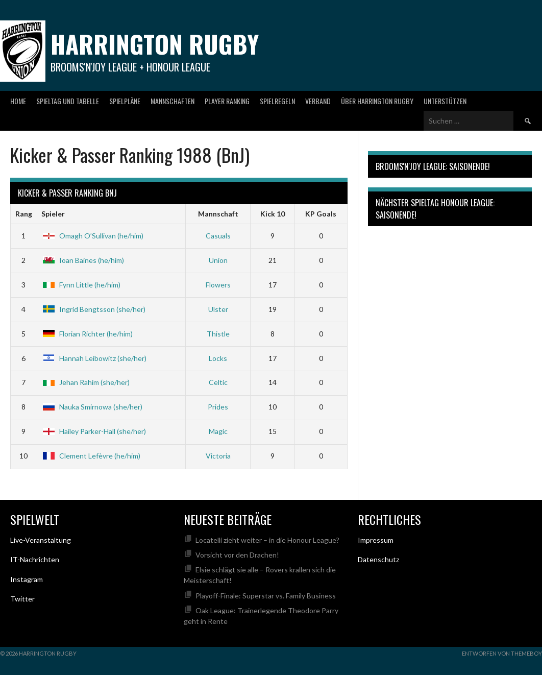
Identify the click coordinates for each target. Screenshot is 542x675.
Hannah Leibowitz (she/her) (93, 358)
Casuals (218, 235)
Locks (218, 358)
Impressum (375, 540)
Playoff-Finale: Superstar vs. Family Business (265, 595)
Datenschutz (378, 559)
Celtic (218, 382)
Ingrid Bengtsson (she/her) (93, 309)
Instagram (26, 579)
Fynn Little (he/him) (80, 284)
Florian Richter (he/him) (87, 333)
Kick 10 (272, 213)
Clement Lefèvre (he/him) (90, 455)
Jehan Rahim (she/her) (85, 382)
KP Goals (320, 213)
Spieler (53, 213)
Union (218, 260)
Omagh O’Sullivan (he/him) (92, 235)
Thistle (218, 333)
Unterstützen (445, 100)
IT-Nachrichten (34, 559)
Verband (318, 100)
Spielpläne (124, 100)
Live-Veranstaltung (40, 540)
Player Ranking (227, 100)
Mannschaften (172, 100)
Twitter (22, 598)
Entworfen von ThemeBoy (502, 653)
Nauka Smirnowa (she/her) (91, 406)
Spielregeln (277, 100)
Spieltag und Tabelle (67, 100)
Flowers (218, 284)
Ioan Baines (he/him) (82, 260)
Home (18, 100)
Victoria (218, 455)
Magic (218, 431)
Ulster (218, 309)
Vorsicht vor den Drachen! (237, 554)
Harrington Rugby (155, 44)
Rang (23, 213)
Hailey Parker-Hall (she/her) (93, 431)
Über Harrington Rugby (377, 100)
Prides (218, 406)
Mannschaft (218, 213)
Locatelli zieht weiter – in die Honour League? (267, 540)
